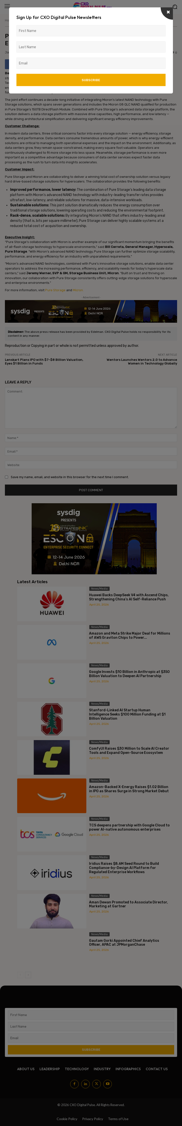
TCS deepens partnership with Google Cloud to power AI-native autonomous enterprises (129, 827)
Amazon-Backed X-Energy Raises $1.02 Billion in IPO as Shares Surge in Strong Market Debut (129, 789)
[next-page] (28, 975)
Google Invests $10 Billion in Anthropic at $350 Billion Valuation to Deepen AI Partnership (129, 674)
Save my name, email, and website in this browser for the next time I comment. (70, 477)
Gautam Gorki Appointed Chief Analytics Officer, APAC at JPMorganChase (124, 943)
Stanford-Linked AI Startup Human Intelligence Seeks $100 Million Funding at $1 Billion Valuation (127, 714)
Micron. (78, 290)
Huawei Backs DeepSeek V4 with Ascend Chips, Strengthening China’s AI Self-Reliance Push (129, 597)
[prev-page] (20, 975)
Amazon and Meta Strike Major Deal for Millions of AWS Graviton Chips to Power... (129, 635)
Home (9, 20)
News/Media (25, 20)
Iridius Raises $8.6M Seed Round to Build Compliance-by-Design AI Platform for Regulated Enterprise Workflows (124, 868)
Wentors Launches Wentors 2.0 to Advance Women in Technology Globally (142, 361)
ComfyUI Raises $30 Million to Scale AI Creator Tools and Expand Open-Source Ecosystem (129, 750)
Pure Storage (55, 290)
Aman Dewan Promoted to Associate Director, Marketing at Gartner (128, 904)
